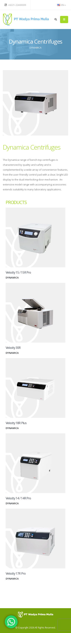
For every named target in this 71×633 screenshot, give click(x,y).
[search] (56, 19)
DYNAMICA (35, 47)
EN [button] (61, 4)
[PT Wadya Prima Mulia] (35, 614)
